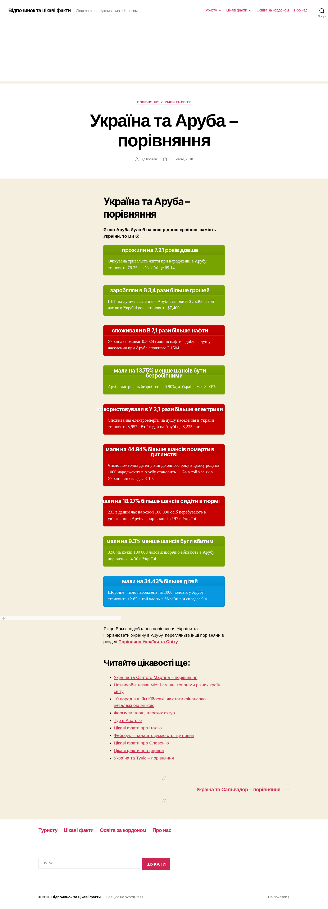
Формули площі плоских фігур (144, 712)
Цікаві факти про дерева (139, 750)
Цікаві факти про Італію (138, 727)
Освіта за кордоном (272, 10)
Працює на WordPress (124, 897)
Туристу (210, 10)
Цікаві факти (236, 10)
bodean (151, 159)
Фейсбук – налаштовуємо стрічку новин (154, 735)
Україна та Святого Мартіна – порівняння (155, 677)
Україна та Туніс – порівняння (144, 758)
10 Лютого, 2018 (181, 159)
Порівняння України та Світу (164, 102)
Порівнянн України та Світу (148, 641)
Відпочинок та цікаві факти (39, 10)
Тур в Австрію (128, 720)
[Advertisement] (164, 52)
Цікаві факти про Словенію (141, 742)
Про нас (300, 10)
